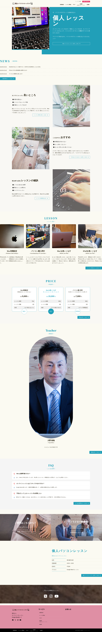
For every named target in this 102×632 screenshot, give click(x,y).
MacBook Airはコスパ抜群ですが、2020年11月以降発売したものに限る (25, 67)
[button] (71, 43)
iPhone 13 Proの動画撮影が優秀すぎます (18, 70)
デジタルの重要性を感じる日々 (16, 74)
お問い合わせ (86, 1)
